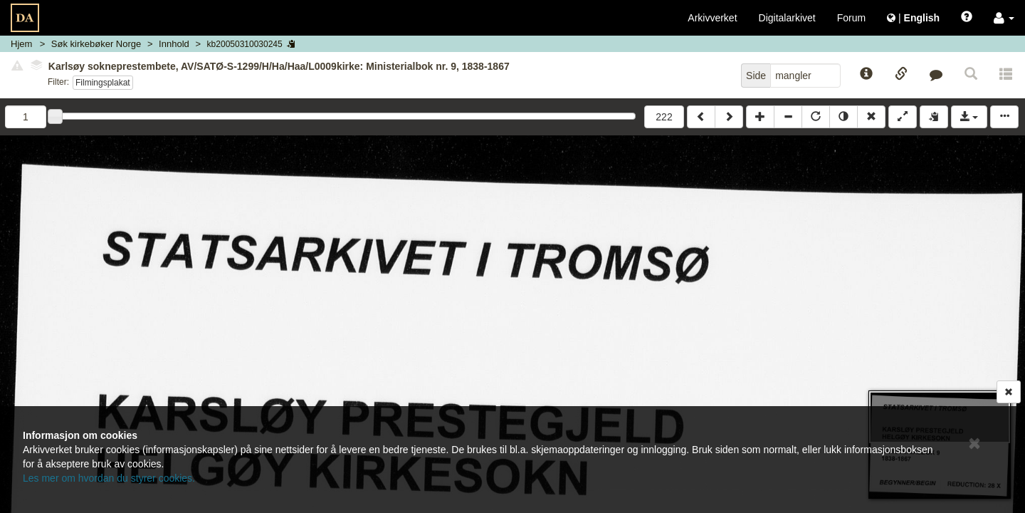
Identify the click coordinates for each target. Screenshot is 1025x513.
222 (664, 117)
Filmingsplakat (102, 83)
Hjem (21, 43)
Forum (851, 18)
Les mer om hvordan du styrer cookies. (109, 478)
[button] (1004, 18)
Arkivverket (712, 18)
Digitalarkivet (787, 18)
